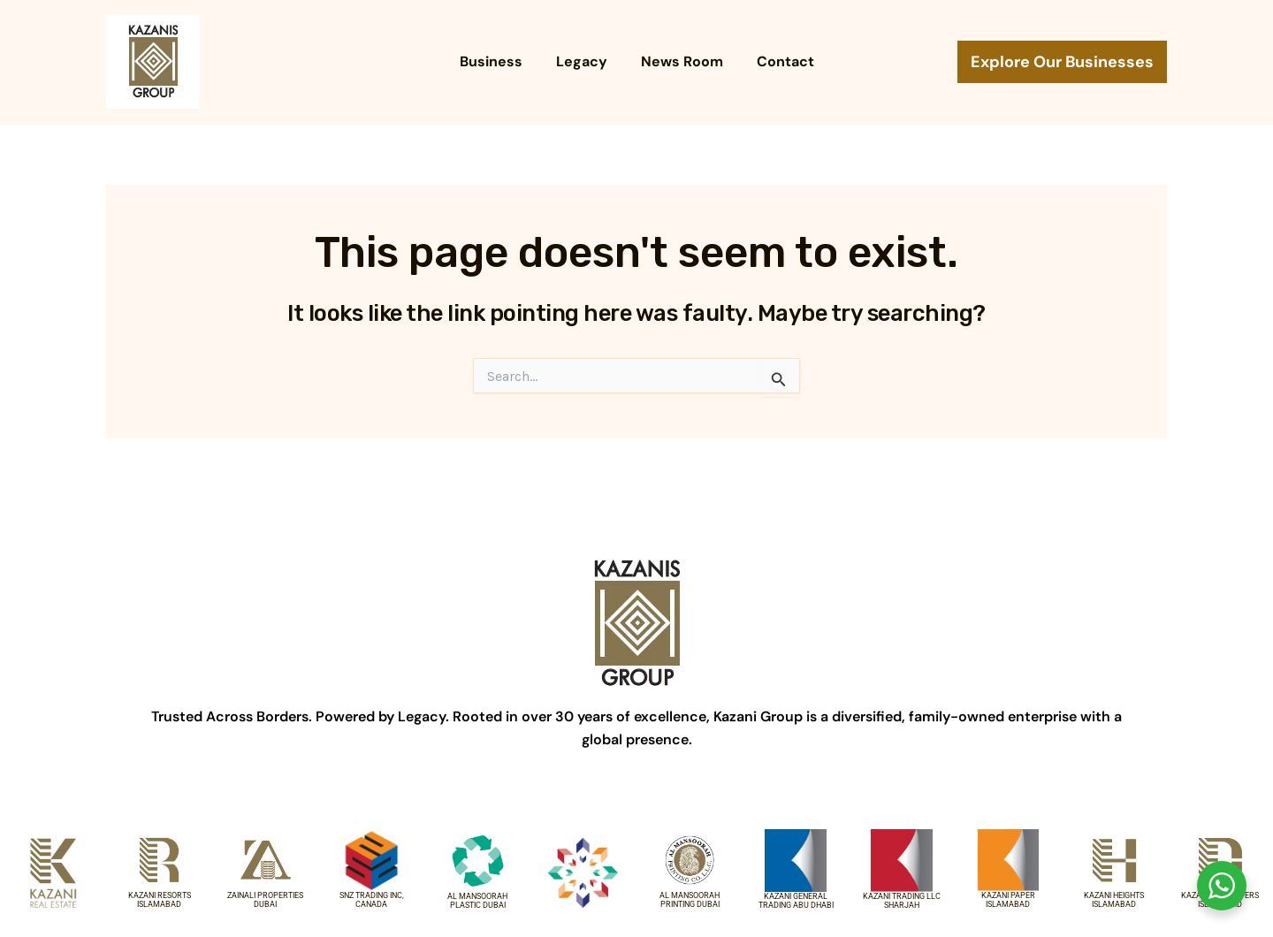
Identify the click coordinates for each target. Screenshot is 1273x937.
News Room (679, 61)
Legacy (584, 61)
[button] (1062, 62)
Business (499, 61)
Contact (777, 61)
